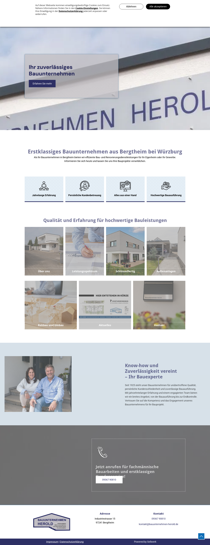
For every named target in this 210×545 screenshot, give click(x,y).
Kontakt (159, 325)
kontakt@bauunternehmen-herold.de (158, 524)
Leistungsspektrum (84, 271)
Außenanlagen (166, 271)
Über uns (44, 271)
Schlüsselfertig (125, 271)
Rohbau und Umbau (51, 325)
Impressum (52, 541)
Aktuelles (105, 325)
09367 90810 (159, 518)
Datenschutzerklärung (72, 541)
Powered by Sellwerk (145, 541)
